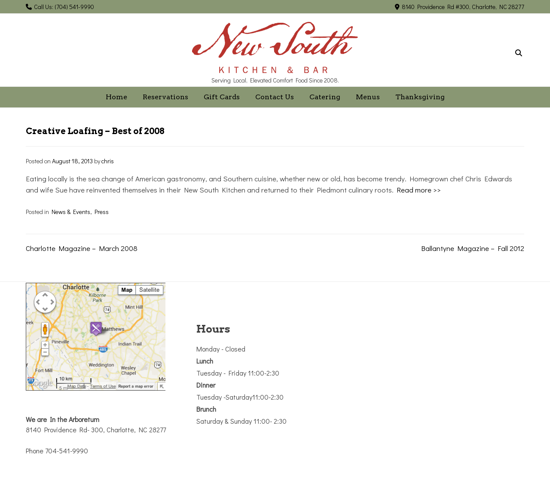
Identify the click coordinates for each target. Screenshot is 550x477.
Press (102, 212)
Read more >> (419, 190)
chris (107, 161)
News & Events (71, 212)
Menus (368, 97)
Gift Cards (222, 97)
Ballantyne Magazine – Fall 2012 (472, 248)
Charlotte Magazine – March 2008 (82, 248)
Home (116, 97)
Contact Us (274, 97)
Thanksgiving (420, 97)
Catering (324, 97)
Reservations (165, 97)
